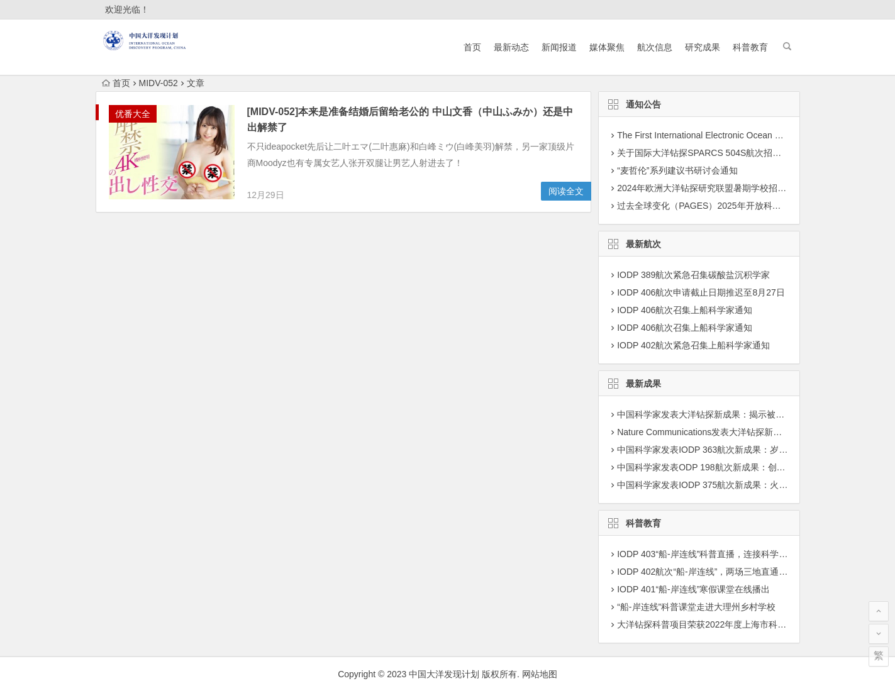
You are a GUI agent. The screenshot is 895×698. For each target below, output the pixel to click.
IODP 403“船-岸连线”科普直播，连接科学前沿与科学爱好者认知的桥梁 (755, 554)
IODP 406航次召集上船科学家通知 (684, 310)
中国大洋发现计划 (444, 674)
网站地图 (539, 674)
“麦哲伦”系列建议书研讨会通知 (677, 170)
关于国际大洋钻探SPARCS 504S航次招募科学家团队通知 (730, 153)
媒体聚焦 (607, 47)
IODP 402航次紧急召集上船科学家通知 (693, 345)
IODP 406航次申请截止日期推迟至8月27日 (701, 292)
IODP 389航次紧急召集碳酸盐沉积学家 (693, 275)
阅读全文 (566, 191)
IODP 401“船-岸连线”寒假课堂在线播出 (693, 589)
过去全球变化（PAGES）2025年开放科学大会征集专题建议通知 (743, 206)
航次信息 (654, 47)
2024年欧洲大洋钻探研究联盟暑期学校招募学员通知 (719, 188)
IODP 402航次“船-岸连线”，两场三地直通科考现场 (715, 572)
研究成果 (702, 47)
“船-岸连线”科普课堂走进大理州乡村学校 (696, 607)
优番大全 (132, 114)
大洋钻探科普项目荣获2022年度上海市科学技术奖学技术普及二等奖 (750, 624)
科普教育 (750, 47)
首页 (472, 47)
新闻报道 (559, 47)
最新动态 (511, 47)
